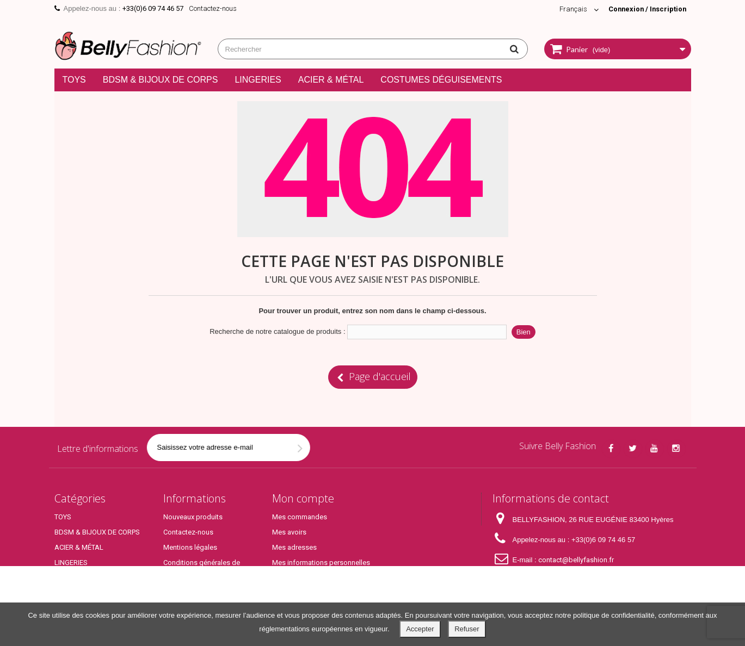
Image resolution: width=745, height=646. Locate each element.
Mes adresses (294, 547)
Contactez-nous (213, 8)
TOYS (74, 79)
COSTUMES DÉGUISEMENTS (441, 79)
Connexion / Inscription (646, 9)
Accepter (420, 629)
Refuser (466, 629)
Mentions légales (190, 547)
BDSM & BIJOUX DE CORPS (160, 79)
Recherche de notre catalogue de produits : (277, 331)
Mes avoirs (289, 532)
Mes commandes (299, 517)
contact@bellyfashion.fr (576, 560)
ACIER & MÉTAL (331, 79)
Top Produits (74, 593)
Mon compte (303, 498)
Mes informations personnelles (321, 562)
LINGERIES (258, 79)
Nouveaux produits (193, 517)
